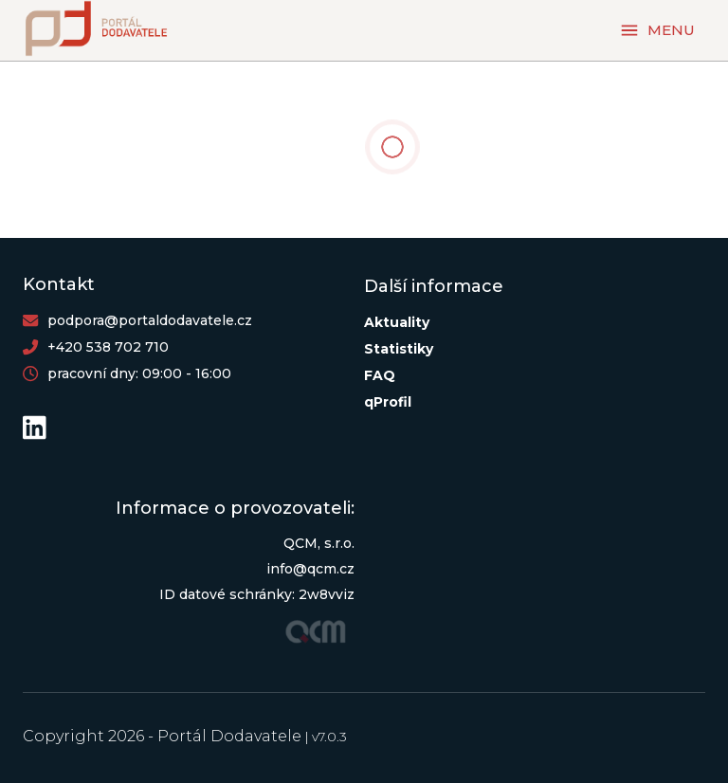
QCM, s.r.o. (319, 543)
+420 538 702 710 (108, 346)
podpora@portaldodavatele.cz (149, 320)
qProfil (387, 401)
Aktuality (396, 322)
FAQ (379, 375)
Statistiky (398, 348)
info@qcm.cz (310, 568)
